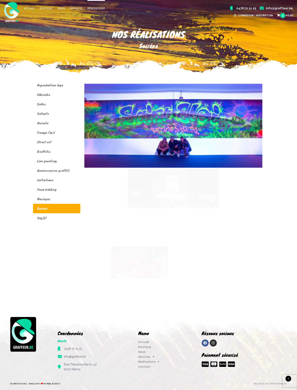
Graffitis (43, 151)
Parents (42, 123)
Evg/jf (42, 218)
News (142, 352)
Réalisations (149, 361)
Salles (41, 104)
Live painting (47, 161)
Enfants (43, 113)
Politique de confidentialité (270, 384)
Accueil (143, 342)
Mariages (43, 199)
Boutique (144, 347)
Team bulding (47, 189)
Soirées (42, 208)
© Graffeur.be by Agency (35, 384)
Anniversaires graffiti (53, 170)
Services (146, 356)
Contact (144, 367)
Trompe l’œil (46, 132)
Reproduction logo (50, 85)
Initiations (45, 180)
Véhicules (43, 94)
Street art (44, 142)
